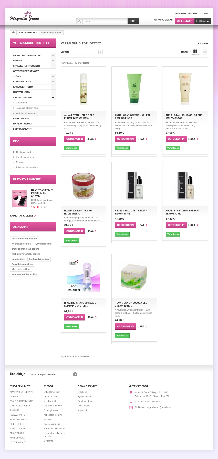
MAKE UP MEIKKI (22, 123)
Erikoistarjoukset (27, 179)
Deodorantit (21, 102)
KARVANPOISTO (22, 81)
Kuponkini (82, 410)
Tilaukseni (82, 392)
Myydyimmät (50, 401)
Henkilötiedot (84, 406)
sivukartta (192, 14)
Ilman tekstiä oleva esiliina (25, 249)
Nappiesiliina (18, 259)
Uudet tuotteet (50, 396)
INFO (16, 141)
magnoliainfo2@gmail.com (159, 407)
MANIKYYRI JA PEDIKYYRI (27, 55)
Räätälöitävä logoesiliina (24, 238)
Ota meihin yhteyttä (53, 406)
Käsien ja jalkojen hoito (27, 108)
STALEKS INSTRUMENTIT (26, 66)
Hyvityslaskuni (84, 396)
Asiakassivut (87, 386)
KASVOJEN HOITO (23, 87)
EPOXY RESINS (21, 118)
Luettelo (204, 52)
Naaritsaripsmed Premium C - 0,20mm (42, 193)
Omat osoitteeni (85, 401)
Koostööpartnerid (52, 424)
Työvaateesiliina (43, 243)
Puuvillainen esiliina (22, 264)
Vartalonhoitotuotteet (25, 113)
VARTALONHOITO (22, 97)
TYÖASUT (18, 76)
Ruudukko (195, 52)
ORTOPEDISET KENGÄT (26, 71)
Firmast (20, 162)
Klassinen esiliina (21, 269)
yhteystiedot (180, 14)
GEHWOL (18, 60)
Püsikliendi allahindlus (27, 167)
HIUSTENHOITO (21, 92)
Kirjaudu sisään (163, 20)
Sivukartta (48, 441)
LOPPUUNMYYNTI (22, 129)
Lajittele (65, 52)
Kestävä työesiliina (39, 259)
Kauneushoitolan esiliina (25, 274)
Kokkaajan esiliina (21, 243)
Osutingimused (23, 152)
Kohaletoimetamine (25, 157)
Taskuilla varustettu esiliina (26, 254)
